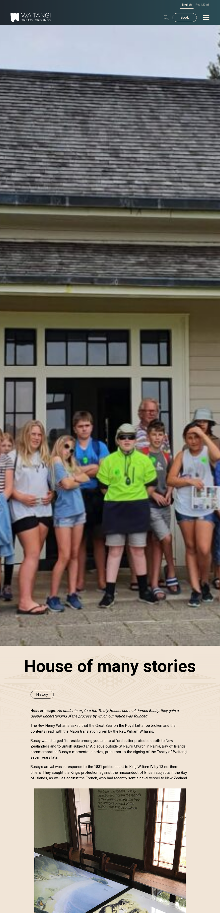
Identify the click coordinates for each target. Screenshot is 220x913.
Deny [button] (48, 901)
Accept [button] (84, 901)
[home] (29, 17)
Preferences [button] (18, 901)
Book (184, 17)
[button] (109, 902)
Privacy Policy (112, 889)
